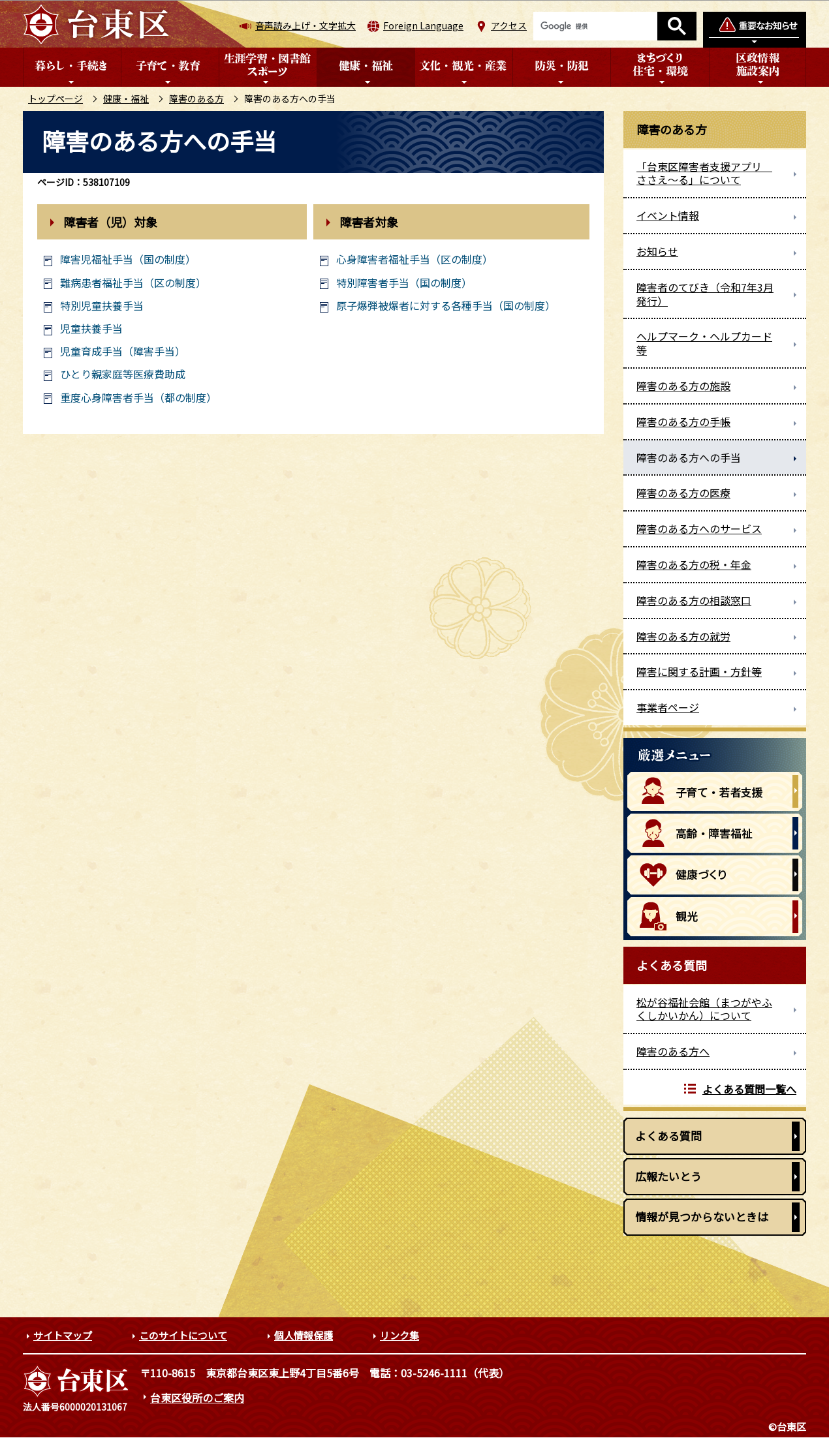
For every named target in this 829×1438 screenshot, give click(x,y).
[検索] (595, 26)
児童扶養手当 (91, 328)
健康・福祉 (126, 98)
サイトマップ (62, 1335)
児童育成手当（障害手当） (122, 351)
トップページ (55, 98)
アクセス (509, 25)
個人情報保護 (303, 1335)
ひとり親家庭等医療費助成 (122, 374)
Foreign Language (423, 25)
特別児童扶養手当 (102, 306)
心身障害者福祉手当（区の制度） (414, 259)
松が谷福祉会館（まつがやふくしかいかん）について (704, 1009)
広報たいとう (668, 1176)
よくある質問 (668, 1135)
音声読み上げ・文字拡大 (305, 25)
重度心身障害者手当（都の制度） (138, 398)
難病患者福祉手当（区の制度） (133, 283)
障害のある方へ (673, 1051)
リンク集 (399, 1335)
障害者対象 (368, 221)
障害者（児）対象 (110, 221)
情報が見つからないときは (701, 1216)
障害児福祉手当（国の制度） (128, 259)
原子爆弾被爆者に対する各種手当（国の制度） (445, 306)
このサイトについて (183, 1335)
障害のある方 (196, 98)
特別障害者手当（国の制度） (404, 283)
